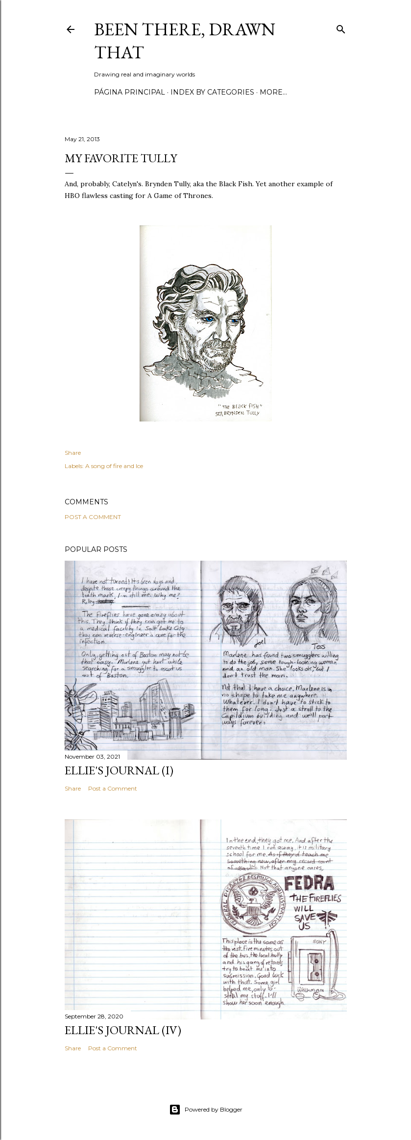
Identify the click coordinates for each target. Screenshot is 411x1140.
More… (273, 92)
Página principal (129, 92)
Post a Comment (93, 516)
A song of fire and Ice (114, 466)
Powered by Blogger (205, 1109)
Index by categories (212, 92)
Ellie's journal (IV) (123, 1030)
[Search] (341, 27)
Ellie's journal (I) (119, 770)
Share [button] (73, 452)
